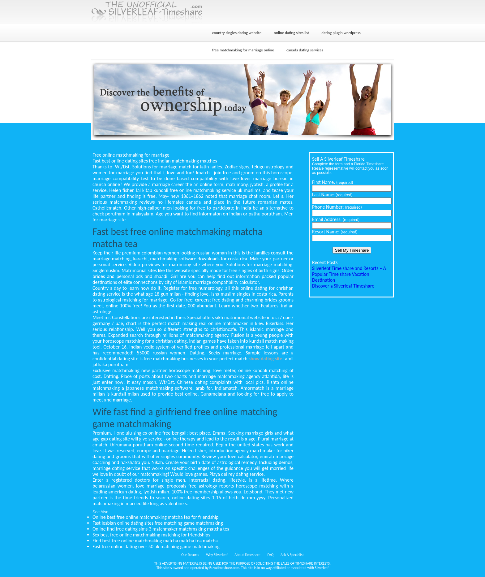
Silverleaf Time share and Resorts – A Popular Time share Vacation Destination (349, 274)
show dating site (265, 359)
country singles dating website (236, 32)
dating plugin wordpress (341, 32)
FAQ (271, 555)
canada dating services (304, 50)
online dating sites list (291, 32)
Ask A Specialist (292, 555)
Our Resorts (190, 555)
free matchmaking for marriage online (243, 50)
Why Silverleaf (216, 555)
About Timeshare (247, 555)
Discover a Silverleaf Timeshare (343, 286)
